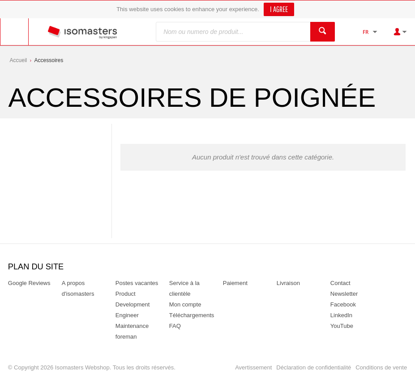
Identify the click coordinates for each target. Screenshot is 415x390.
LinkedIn (341, 315)
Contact (340, 283)
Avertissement (253, 367)
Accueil (18, 60)
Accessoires (49, 60)
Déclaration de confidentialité (313, 367)
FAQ (175, 326)
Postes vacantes (137, 283)
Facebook (343, 304)
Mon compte (185, 304)
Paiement (235, 283)
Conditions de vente (381, 367)
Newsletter (344, 293)
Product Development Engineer (133, 304)
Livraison (288, 283)
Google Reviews (29, 283)
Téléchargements (191, 315)
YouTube (341, 326)
